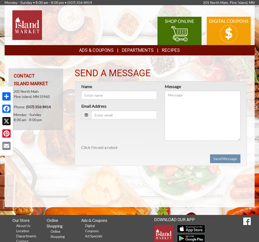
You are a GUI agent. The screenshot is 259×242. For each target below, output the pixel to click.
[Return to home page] (27, 24)
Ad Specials (93, 236)
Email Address (93, 106)
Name (86, 86)
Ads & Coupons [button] (96, 50)
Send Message (225, 158)
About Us (23, 226)
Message (173, 86)
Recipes (171, 50)
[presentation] (120, 133)
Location (22, 231)
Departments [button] (138, 50)
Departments (26, 236)
